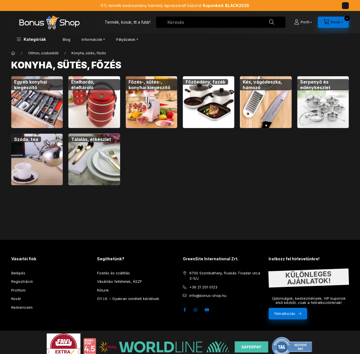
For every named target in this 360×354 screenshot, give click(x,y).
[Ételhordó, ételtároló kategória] (94, 102)
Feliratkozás (284, 313)
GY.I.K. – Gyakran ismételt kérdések (128, 298)
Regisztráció (22, 281)
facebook (184, 309)
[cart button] (333, 22)
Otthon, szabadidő (43, 53)
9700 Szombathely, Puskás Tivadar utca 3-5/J (224, 276)
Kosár (16, 298)
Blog (66, 39)
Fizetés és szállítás (113, 273)
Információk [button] (92, 39)
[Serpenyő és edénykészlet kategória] (323, 102)
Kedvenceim (22, 307)
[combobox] (220, 22)
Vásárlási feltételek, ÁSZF (119, 281)
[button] (31, 39)
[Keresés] (272, 22)
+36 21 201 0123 (203, 287)
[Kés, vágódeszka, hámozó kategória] (265, 102)
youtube (207, 309)
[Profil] (303, 22)
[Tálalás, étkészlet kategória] (94, 159)
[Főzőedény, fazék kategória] (208, 102)
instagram (195, 309)
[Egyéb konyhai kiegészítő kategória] (37, 102)
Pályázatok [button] (125, 39)
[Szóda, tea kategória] (37, 159)
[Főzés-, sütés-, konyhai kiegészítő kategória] (151, 102)
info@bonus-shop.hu (207, 295)
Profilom (18, 290)
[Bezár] (345, 5)
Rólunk (103, 290)
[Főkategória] (13, 53)
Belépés (18, 273)
